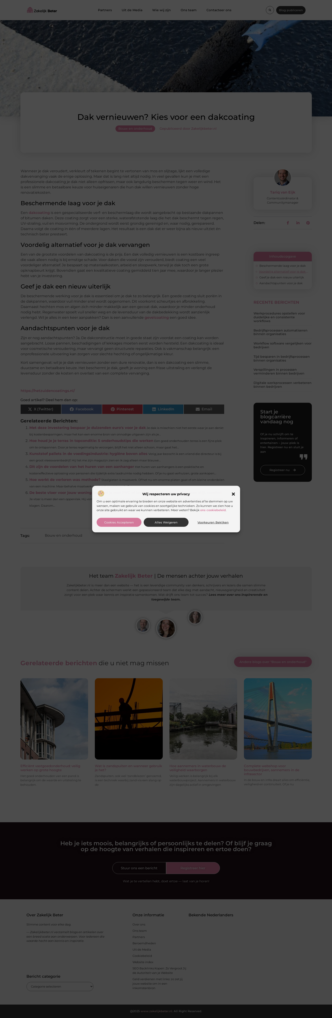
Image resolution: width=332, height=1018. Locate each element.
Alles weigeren (166, 522)
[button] (233, 494)
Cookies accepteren (119, 522)
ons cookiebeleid (213, 510)
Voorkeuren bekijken (213, 522)
